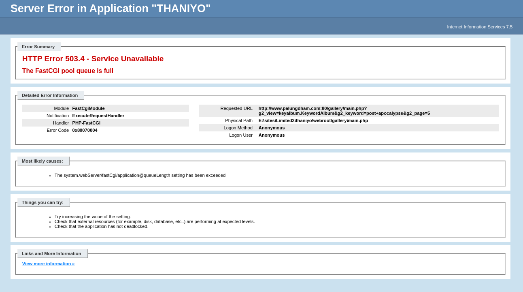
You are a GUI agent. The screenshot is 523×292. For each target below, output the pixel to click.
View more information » (48, 263)
